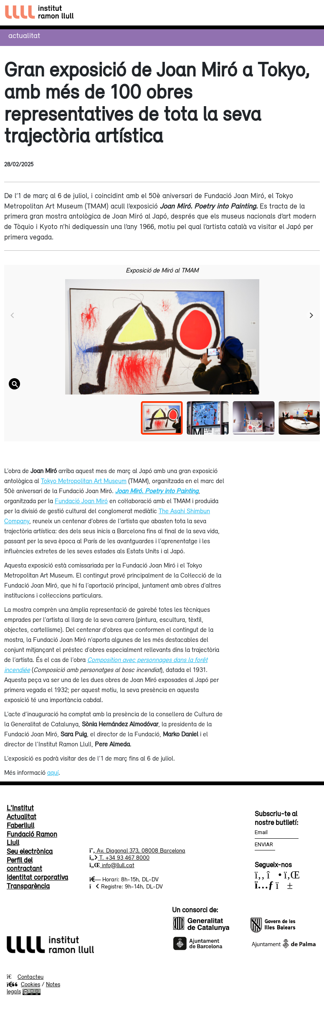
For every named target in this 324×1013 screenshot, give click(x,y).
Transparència (28, 886)
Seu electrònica (30, 851)
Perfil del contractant (24, 864)
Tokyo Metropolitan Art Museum (84, 480)
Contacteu (30, 976)
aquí (52, 772)
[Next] (311, 315)
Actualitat (24, 35)
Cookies (23, 984)
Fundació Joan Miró (81, 500)
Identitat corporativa (37, 877)
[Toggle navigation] (310, 13)
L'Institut (20, 808)
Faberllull (20, 825)
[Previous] (13, 315)
